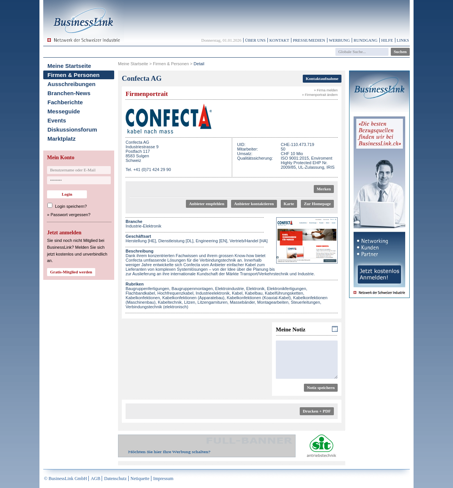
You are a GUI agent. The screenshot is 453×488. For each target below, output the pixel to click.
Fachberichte (65, 102)
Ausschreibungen (71, 84)
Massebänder (242, 302)
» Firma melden (326, 90)
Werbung (339, 40)
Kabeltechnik (170, 302)
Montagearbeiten (273, 302)
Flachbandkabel (140, 293)
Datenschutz (115, 478)
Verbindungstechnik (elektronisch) (157, 306)
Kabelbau (254, 293)
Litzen (189, 302)
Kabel (237, 293)
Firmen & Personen (73, 75)
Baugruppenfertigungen (147, 288)
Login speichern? (71, 206)
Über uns (255, 40)
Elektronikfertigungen (286, 288)
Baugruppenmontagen (192, 288)
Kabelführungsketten (284, 293)
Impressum (163, 478)
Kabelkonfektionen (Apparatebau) (193, 297)
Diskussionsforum (72, 129)
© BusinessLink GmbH (65, 478)
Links (403, 40)
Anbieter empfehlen (206, 203)
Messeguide (63, 111)
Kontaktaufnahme (322, 78)
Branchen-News (68, 93)
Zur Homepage (317, 203)
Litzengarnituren (213, 302)
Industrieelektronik (213, 293)
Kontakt (279, 40)
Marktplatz (61, 138)
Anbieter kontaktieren (254, 203)
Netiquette (140, 478)
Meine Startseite (69, 66)
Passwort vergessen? (70, 214)
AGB (95, 478)
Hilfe (387, 40)
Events (56, 120)
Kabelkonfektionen (143, 297)
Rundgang (366, 40)
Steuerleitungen (305, 302)
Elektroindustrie (229, 288)
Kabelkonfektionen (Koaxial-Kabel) (259, 297)
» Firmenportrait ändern (320, 95)
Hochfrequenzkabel (175, 293)
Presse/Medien (309, 40)
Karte (289, 203)
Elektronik (255, 288)
